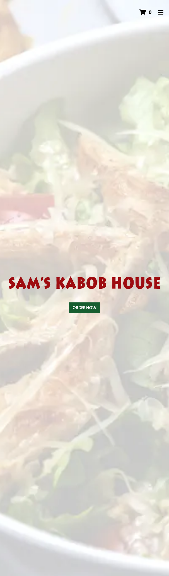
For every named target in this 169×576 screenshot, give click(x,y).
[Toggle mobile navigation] (161, 12)
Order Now (84, 308)
